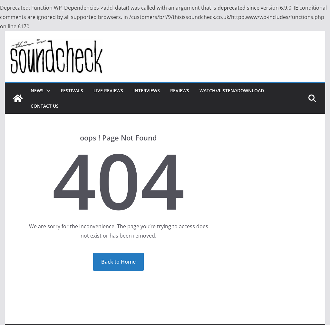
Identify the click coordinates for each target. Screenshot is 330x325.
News (37, 90)
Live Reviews (108, 90)
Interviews (146, 90)
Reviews (179, 90)
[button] (47, 90)
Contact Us (45, 106)
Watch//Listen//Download (231, 90)
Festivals (72, 90)
